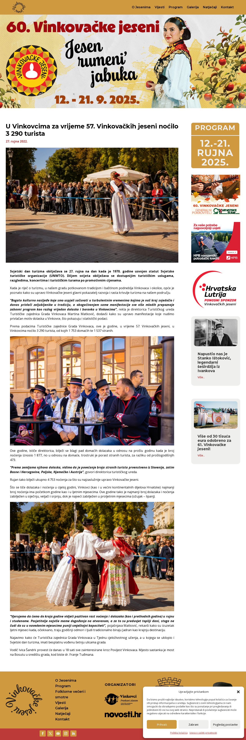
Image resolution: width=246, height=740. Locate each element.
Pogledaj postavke (225, 724)
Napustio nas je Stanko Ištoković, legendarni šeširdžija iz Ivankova (214, 362)
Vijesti (160, 7)
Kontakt (227, 7)
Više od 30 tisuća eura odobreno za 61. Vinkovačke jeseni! (214, 442)
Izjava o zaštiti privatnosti (203, 732)
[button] (238, 692)
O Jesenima (141, 7)
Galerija (193, 7)
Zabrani (193, 724)
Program (176, 7)
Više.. (201, 377)
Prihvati (162, 724)
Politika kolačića (179, 732)
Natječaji (210, 7)
